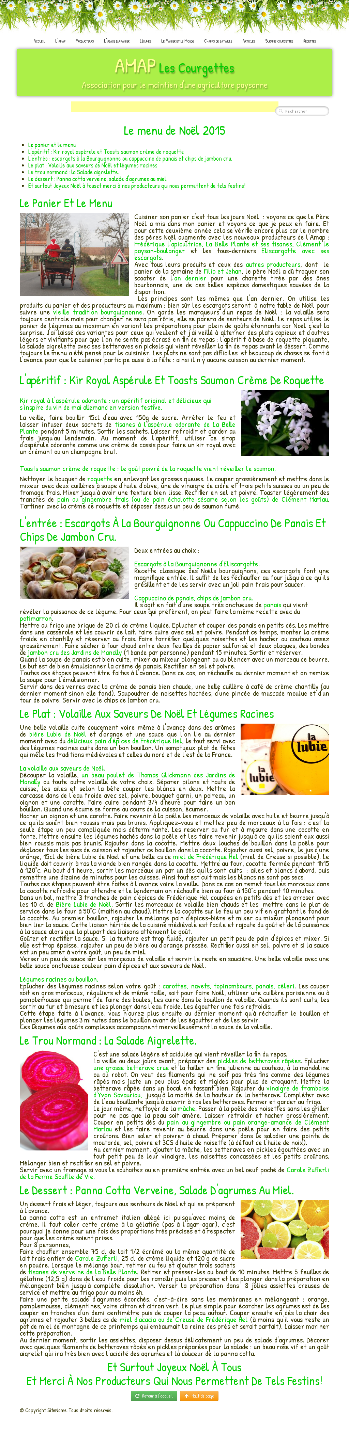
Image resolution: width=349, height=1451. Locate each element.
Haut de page (199, 1395)
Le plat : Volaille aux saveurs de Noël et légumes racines (92, 165)
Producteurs (85, 40)
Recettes (309, 40)
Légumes (145, 40)
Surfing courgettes (279, 40)
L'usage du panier (117, 40)
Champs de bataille (218, 40)
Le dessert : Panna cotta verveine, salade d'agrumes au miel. (97, 179)
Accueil (39, 40)
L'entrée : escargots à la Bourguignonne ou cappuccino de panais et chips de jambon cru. (130, 158)
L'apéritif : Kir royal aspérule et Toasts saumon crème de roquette (106, 151)
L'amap (60, 40)
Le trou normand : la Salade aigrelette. (73, 172)
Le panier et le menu (52, 145)
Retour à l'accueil (154, 1395)
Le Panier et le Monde (177, 40)
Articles (248, 40)
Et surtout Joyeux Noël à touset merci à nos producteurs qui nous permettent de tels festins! (136, 185)
